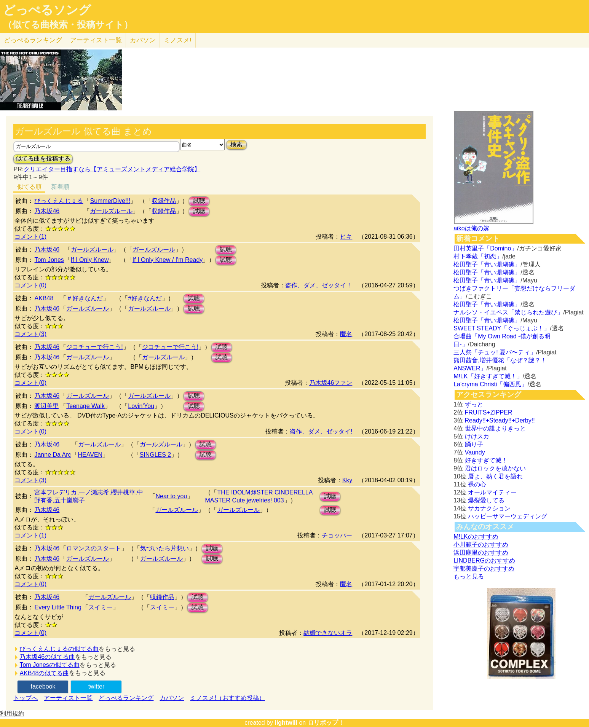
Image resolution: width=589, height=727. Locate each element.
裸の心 (477, 484)
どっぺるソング (47, 10)
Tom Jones (49, 260)
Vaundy (475, 452)
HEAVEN (90, 454)
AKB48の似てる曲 (44, 673)
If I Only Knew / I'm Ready (167, 260)
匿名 (346, 334)
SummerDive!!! (110, 201)
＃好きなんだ (84, 298)
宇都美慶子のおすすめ (483, 568)
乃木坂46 (46, 211)
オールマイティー (492, 492)
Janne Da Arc (52, 454)
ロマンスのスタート (93, 548)
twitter (96, 686)
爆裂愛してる (486, 500)
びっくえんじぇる (58, 201)
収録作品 (164, 201)
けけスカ (477, 436)
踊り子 (474, 444)
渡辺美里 (46, 406)
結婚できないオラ (327, 633)
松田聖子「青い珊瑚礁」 (486, 264)
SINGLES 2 (155, 454)
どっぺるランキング (126, 698)
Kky (347, 480)
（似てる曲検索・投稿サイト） (68, 25)
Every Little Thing (57, 607)
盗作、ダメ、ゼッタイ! (321, 431)
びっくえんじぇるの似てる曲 (59, 649)
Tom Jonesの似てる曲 (49, 665)
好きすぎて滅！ (486, 460)
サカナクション (489, 508)
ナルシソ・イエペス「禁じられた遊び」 (508, 312)
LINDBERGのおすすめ (484, 560)
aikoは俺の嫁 (471, 228)
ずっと (474, 404)
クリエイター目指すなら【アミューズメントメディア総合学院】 (112, 169)
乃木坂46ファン (331, 382)
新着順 (60, 186)
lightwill (286, 722)
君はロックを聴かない (495, 468)
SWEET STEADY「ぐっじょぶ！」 (501, 328)
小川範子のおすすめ (480, 544)
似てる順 (29, 186)
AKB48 (43, 298)
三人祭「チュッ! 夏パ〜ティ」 (494, 352)
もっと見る (468, 576)
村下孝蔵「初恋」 (477, 256)
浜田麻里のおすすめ (480, 552)
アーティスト (96, 40)
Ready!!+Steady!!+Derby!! (500, 420)
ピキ (346, 236)
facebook (43, 686)
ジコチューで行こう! (94, 347)
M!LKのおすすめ (475, 536)
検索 (236, 144)
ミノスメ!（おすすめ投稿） (227, 698)
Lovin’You (141, 406)
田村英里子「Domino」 (485, 248)
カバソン (143, 40)
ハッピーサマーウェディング (507, 516)
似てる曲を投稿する (43, 158)
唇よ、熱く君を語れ (495, 476)
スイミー (100, 607)
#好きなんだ (145, 298)
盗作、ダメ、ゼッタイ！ (318, 285)
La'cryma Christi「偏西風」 (490, 384)
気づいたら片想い (164, 548)
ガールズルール (111, 211)
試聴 (199, 201)
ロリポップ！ (326, 722)
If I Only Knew (90, 260)
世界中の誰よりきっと (495, 428)
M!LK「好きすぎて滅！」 (487, 376)
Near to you (171, 496)
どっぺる (33, 40)
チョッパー (337, 535)
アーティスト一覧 (68, 698)
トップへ (25, 698)
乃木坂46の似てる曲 (47, 657)
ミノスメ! (178, 40)
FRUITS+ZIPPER (488, 412)
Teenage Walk (85, 406)
